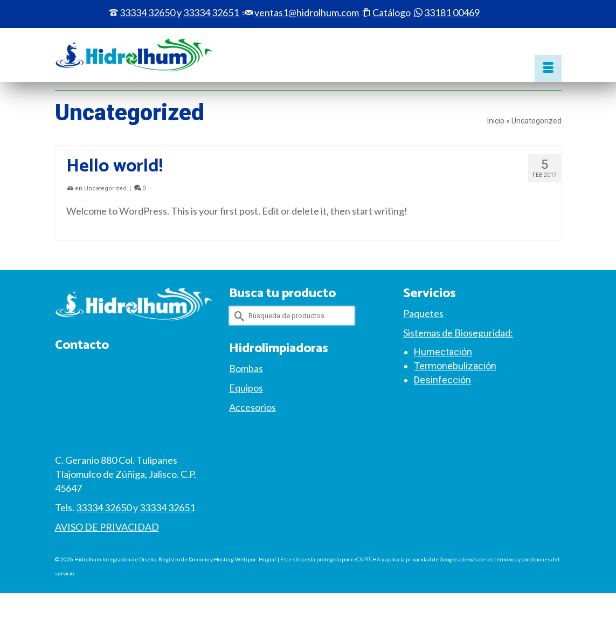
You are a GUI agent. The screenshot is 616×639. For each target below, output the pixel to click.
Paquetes (423, 313)
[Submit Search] (237, 315)
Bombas (246, 368)
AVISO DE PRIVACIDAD (107, 527)
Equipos (246, 388)
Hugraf (267, 559)
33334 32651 (167, 507)
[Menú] (548, 68)
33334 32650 (147, 12)
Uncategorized (105, 188)
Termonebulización (455, 366)
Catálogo (391, 12)
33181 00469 (452, 12)
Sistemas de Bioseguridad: (458, 333)
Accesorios (252, 407)
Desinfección (442, 380)
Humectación (443, 352)
